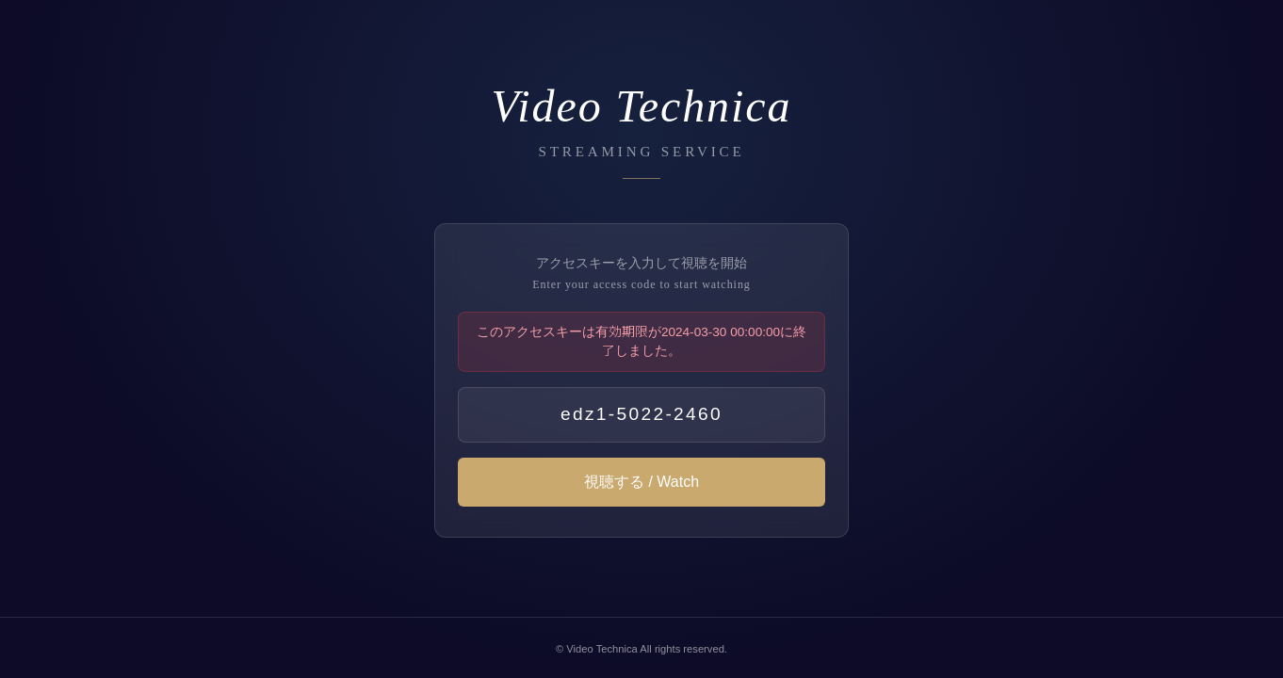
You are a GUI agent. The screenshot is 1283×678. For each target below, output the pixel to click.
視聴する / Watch (641, 483)
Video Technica (601, 648)
